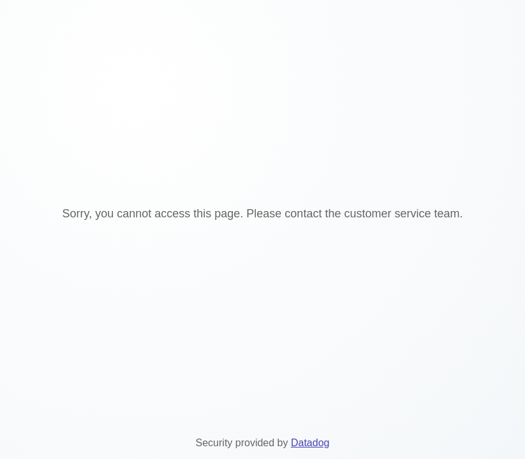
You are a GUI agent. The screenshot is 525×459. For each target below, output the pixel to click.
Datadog (310, 442)
